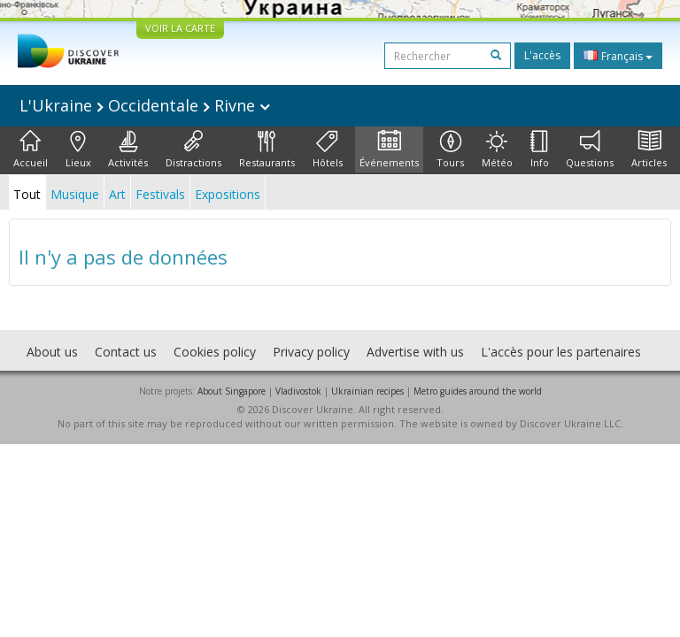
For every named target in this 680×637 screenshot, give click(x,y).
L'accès (542, 55)
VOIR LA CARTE (180, 28)
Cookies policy (215, 351)
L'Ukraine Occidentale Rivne (144, 105)
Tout (27, 194)
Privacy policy (311, 351)
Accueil (30, 149)
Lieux (78, 149)
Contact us (126, 351)
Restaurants (267, 149)
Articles (649, 149)
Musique (74, 194)
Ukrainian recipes (367, 391)
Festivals (160, 194)
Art (117, 194)
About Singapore (231, 391)
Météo (497, 149)
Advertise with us (415, 351)
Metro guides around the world (477, 391)
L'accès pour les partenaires (561, 351)
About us (52, 351)
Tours (450, 149)
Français (618, 56)
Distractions (193, 149)
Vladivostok (298, 391)
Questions (590, 149)
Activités (128, 149)
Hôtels (328, 149)
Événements (389, 149)
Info (539, 149)
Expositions (227, 194)
